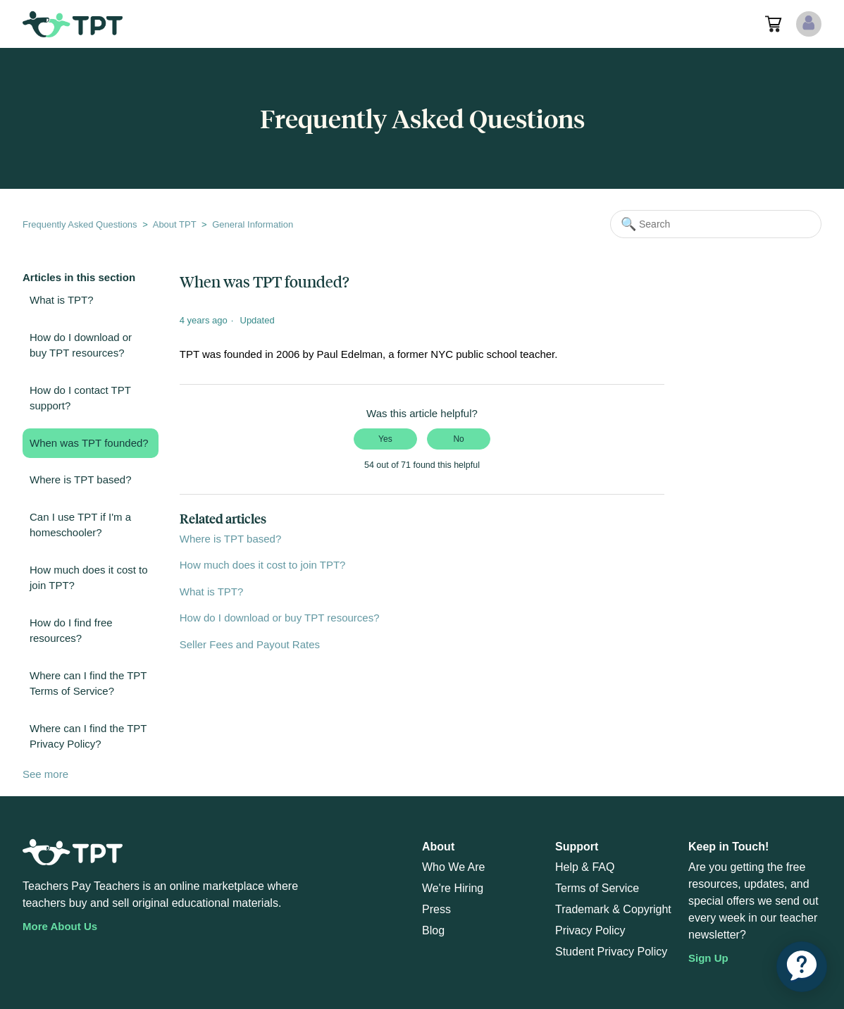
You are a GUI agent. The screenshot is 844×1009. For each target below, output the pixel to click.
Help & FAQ (584, 867)
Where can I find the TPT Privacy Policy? (88, 736)
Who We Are (453, 867)
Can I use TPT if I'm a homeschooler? (80, 525)
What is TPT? (62, 300)
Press (436, 909)
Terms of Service (597, 888)
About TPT (175, 224)
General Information (252, 224)
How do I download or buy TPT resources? (81, 345)
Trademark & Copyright (613, 909)
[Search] (715, 224)
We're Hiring (452, 888)
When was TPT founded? (89, 443)
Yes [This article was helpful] (385, 439)
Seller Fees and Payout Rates (250, 644)
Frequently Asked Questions (80, 224)
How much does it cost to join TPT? (89, 578)
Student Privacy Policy (611, 952)
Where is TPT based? (81, 479)
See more (45, 774)
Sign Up (708, 958)
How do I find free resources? (71, 631)
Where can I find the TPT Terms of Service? (88, 683)
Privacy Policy (590, 930)
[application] (801, 966)
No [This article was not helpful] (458, 439)
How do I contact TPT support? (80, 398)
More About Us (60, 926)
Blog (433, 930)
